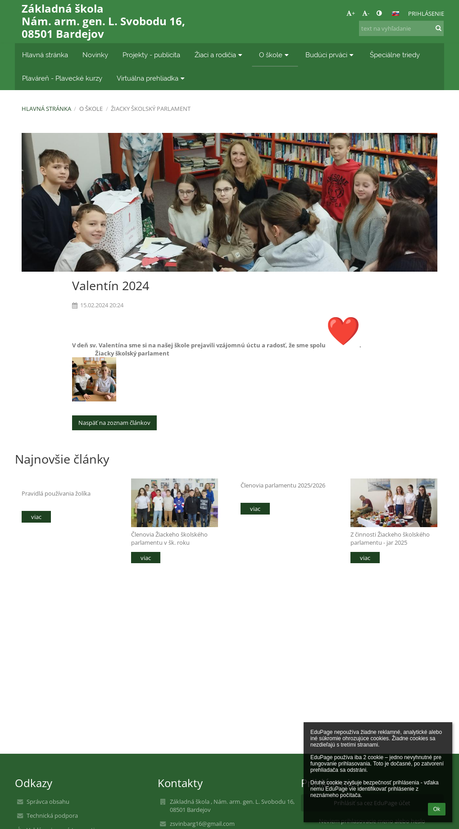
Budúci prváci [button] (330, 55)
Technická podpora (52, 815)
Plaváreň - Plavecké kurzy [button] (62, 78)
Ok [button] (436, 809)
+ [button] (350, 13)
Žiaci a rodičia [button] (220, 55)
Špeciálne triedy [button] (395, 55)
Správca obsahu (48, 801)
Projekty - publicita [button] (151, 55)
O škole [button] (275, 55)
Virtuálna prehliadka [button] (152, 78)
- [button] (365, 13)
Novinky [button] (95, 55)
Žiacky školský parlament (151, 109)
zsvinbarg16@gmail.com (202, 824)
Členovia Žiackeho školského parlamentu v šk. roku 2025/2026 (169, 538)
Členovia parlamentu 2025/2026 (283, 485)
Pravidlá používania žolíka (56, 493)
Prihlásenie (426, 13)
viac (36, 517)
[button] (395, 13)
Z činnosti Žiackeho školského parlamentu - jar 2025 (390, 538)
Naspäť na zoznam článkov (114, 423)
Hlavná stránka (46, 109)
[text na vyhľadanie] (401, 28)
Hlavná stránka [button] (45, 55)
